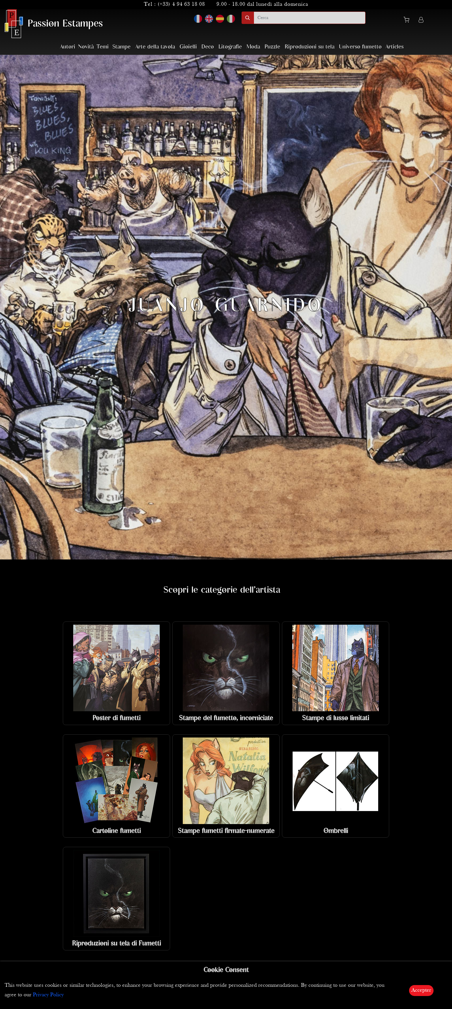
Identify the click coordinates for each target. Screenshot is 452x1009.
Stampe (121, 47)
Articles (394, 47)
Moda (253, 47)
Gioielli (188, 47)
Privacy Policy (48, 995)
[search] (310, 18)
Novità (86, 47)
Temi (103, 47)
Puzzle (272, 47)
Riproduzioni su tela (309, 47)
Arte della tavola (155, 47)
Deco (207, 47)
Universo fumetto (360, 47)
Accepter (421, 990)
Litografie (230, 47)
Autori (67, 47)
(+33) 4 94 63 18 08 (181, 4)
